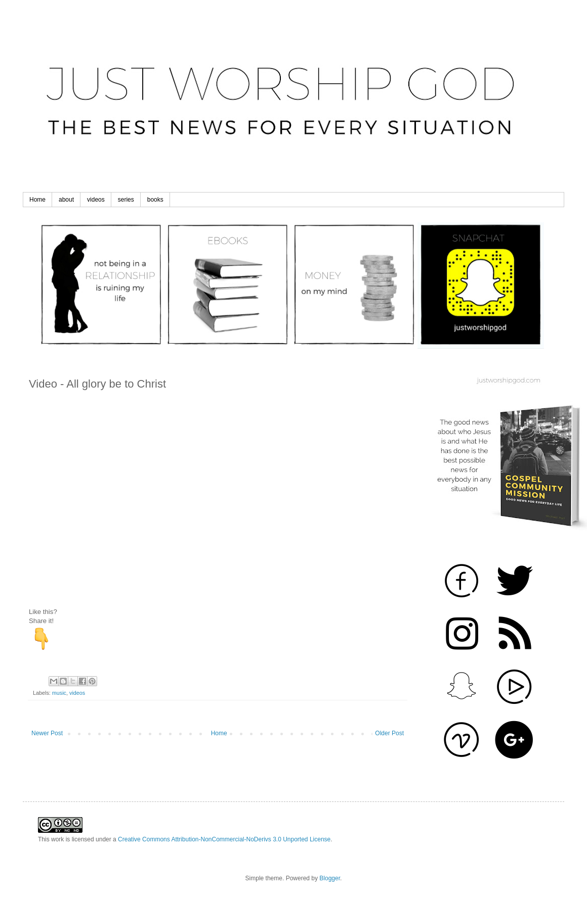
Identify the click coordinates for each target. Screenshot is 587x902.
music (59, 693)
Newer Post (47, 733)
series (126, 199)
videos (96, 199)
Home (37, 199)
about (66, 199)
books (155, 199)
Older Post (389, 733)
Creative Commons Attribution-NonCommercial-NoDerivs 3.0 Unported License (224, 839)
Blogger (329, 878)
